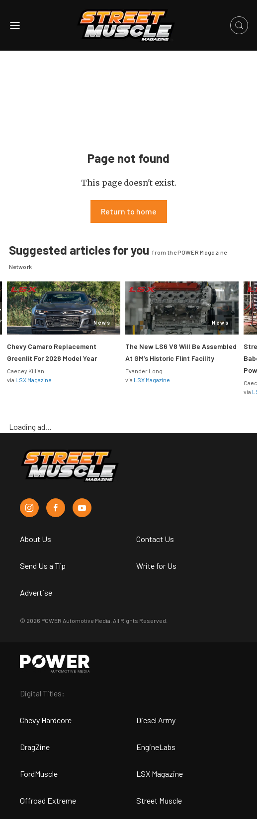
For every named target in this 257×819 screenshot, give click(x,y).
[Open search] (239, 25)
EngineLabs (155, 746)
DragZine (35, 746)
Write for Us (156, 565)
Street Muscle (159, 800)
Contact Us (155, 539)
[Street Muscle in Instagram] (29, 507)
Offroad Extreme (48, 800)
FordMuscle (39, 773)
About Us (35, 539)
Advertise (36, 592)
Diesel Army (155, 720)
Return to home (129, 211)
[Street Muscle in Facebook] (55, 507)
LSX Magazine (33, 379)
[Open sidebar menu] (15, 25)
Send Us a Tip (43, 565)
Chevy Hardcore (46, 720)
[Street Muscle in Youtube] (82, 507)
